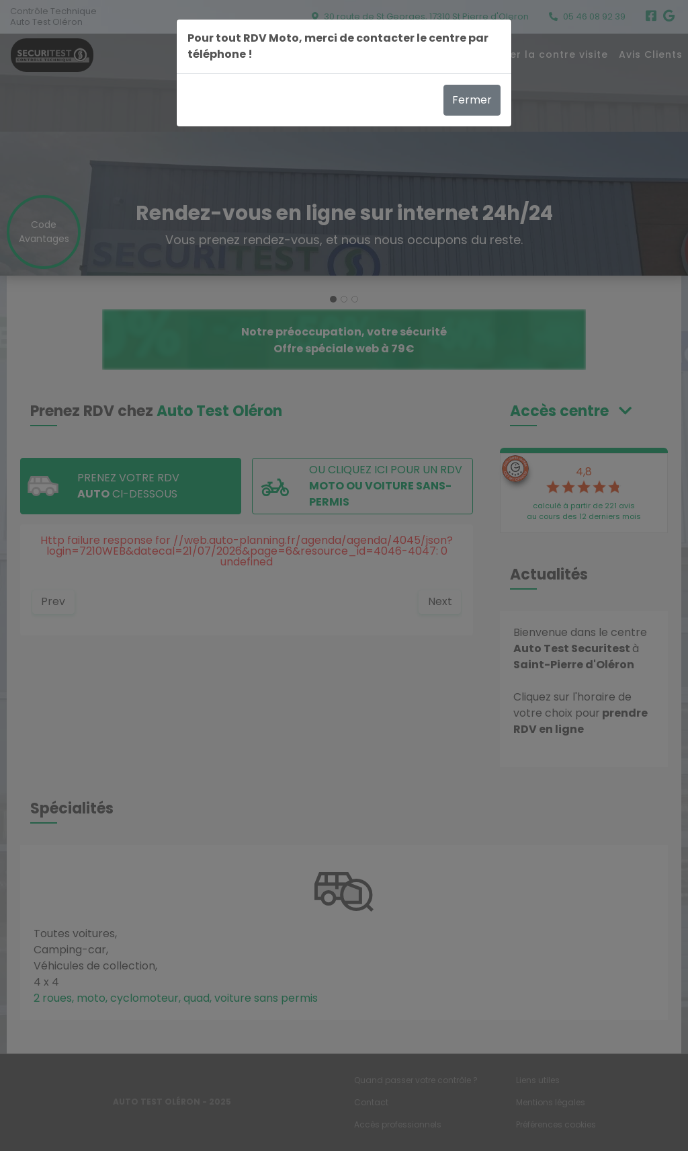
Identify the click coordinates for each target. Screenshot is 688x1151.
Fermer (472, 100)
